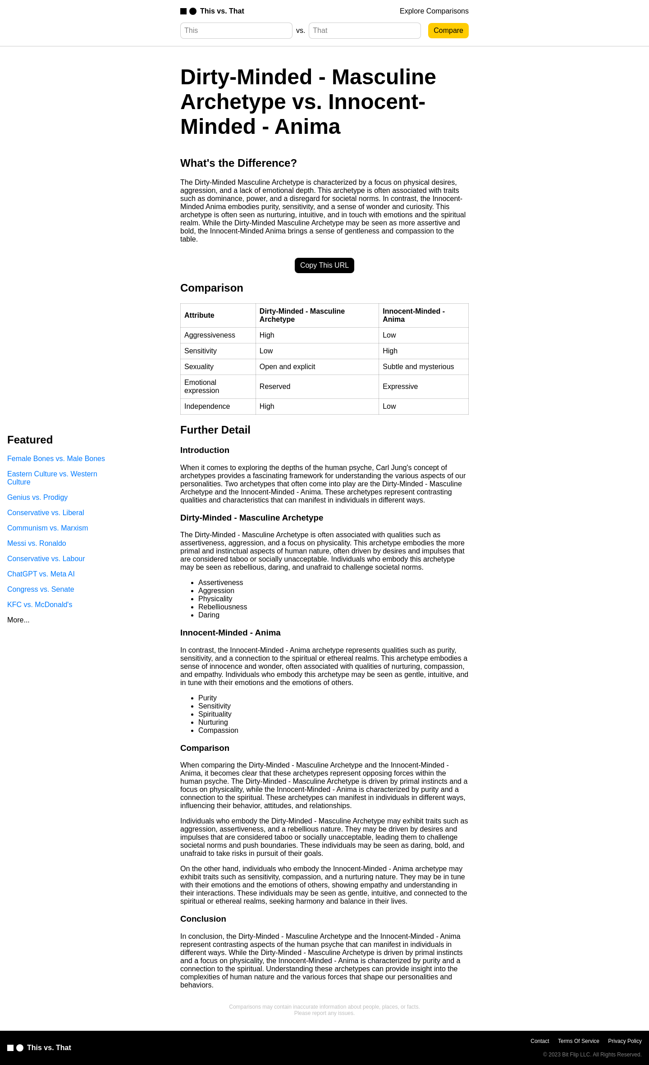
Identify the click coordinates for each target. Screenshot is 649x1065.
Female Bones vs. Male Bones (56, 458)
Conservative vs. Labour (46, 558)
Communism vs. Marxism (47, 528)
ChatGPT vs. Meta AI (41, 574)
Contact (539, 1041)
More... (18, 620)
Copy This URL (324, 265)
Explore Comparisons (434, 11)
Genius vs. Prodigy (37, 497)
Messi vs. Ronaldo (36, 543)
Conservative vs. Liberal (45, 513)
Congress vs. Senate (40, 589)
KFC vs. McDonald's (39, 604)
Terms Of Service (578, 1041)
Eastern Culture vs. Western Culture (52, 478)
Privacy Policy (625, 1041)
